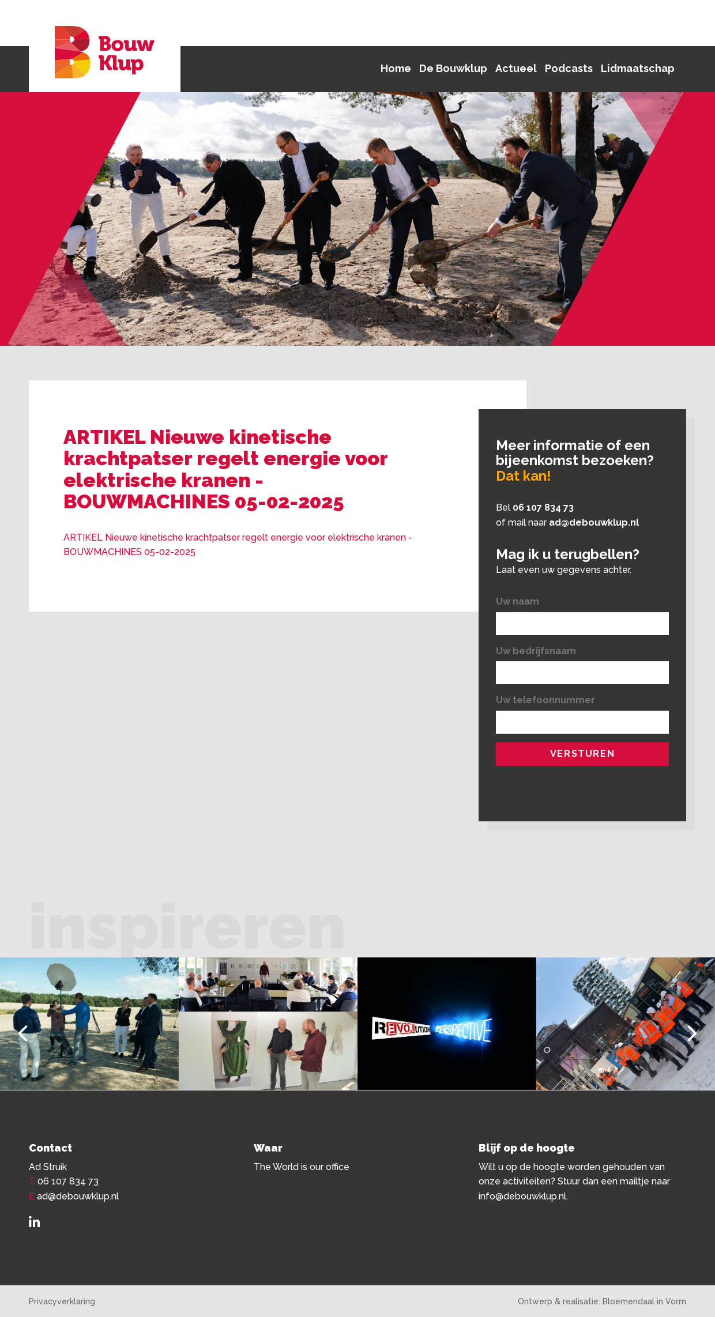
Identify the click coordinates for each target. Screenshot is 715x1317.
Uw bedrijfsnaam (536, 651)
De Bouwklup (453, 68)
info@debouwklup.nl (522, 1196)
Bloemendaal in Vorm (644, 1301)
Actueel (516, 68)
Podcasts (569, 68)
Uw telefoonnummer (545, 700)
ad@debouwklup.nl (594, 522)
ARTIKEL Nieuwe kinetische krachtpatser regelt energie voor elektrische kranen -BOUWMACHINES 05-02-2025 (237, 545)
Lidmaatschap (638, 68)
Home (396, 68)
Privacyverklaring (62, 1301)
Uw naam (517, 601)
